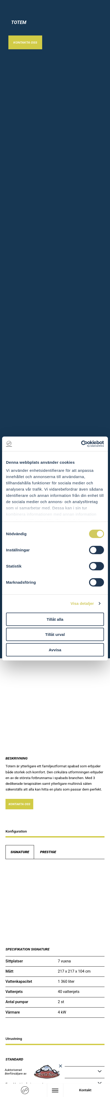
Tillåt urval (55, 634)
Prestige (48, 852)
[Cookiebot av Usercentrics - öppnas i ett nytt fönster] (81, 444)
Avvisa (55, 649)
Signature (19, 852)
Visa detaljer (82, 603)
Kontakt (85, 1090)
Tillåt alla (55, 619)
